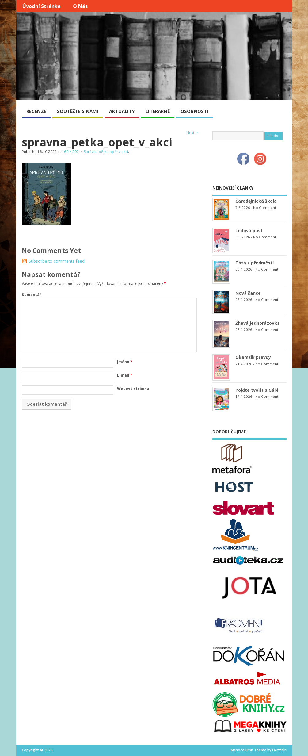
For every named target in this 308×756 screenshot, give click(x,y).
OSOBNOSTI (194, 111)
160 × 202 (70, 151)
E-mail (124, 375)
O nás (80, 6)
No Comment (264, 207)
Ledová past (249, 230)
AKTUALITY (122, 111)
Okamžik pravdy (253, 357)
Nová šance (248, 293)
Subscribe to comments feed (57, 261)
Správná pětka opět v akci (106, 151)
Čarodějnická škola (256, 201)
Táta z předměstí (254, 263)
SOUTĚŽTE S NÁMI (77, 111)
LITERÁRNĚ (158, 111)
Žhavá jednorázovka (257, 323)
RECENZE (36, 111)
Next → (192, 132)
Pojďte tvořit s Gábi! (257, 390)
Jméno (124, 361)
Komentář (31, 294)
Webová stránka (133, 388)
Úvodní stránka (41, 6)
